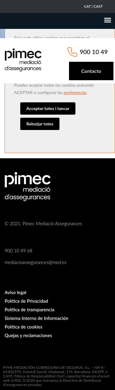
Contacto (91, 71)
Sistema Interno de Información (36, 318)
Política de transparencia (29, 309)
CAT (87, 6)
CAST (98, 6)
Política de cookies (23, 326)
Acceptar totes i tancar (47, 108)
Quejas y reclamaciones (28, 335)
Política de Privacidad (26, 301)
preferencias (74, 92)
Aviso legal (15, 292)
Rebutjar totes (39, 123)
